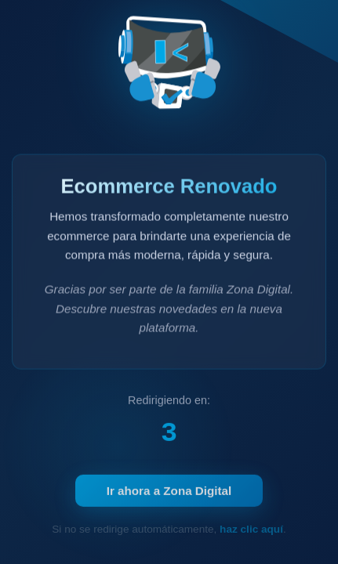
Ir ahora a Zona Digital (169, 493)
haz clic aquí (251, 529)
